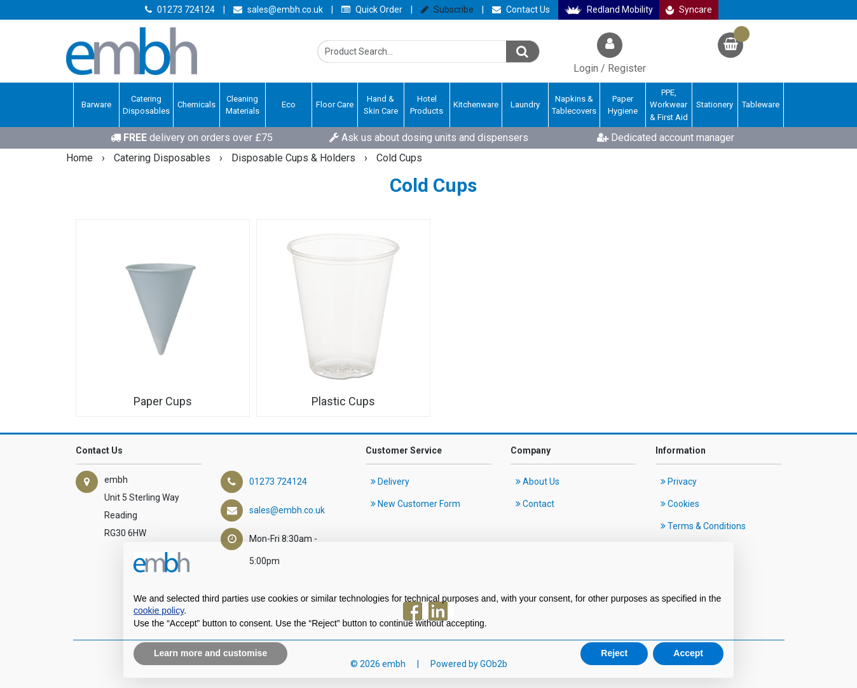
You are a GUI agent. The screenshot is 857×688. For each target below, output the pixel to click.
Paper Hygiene (623, 105)
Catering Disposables (146, 105)
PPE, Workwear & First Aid (669, 105)
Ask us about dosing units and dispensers (428, 138)
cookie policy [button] (159, 610)
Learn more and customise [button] (210, 653)
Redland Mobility (609, 9)
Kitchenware (475, 104)
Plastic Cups (343, 401)
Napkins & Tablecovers (574, 105)
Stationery (714, 104)
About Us (537, 481)
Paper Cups (163, 401)
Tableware (760, 104)
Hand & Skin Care (381, 105)
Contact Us (521, 9)
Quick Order (371, 9)
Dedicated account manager (665, 138)
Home (80, 158)
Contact (535, 504)
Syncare (689, 9)
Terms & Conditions (703, 526)
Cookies (680, 504)
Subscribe (447, 9)
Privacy (679, 481)
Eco (289, 104)
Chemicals (196, 104)
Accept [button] (688, 653)
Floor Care (334, 104)
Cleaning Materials (242, 105)
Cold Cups (399, 158)
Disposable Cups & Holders (294, 158)
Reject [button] (614, 653)
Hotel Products (426, 105)
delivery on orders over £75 (192, 138)
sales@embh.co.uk (278, 9)
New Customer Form (415, 504)
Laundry (525, 104)
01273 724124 (180, 9)
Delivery (390, 481)
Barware (96, 104)
